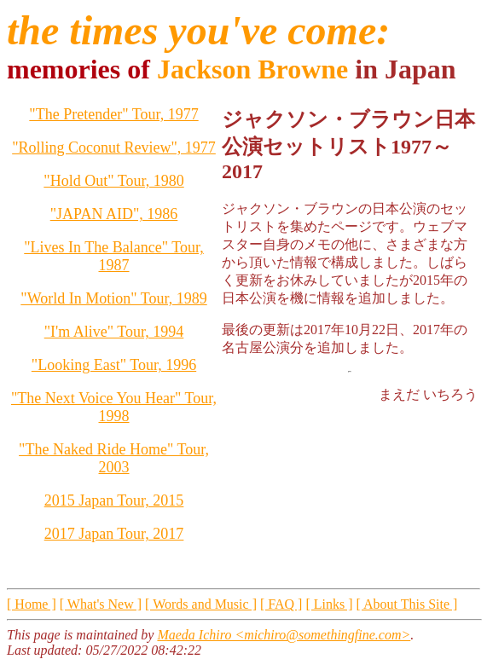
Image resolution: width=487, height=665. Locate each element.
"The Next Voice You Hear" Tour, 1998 (114, 407)
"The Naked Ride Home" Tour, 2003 (114, 458)
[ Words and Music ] (201, 604)
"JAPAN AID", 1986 (114, 214)
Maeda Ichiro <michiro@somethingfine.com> (283, 634)
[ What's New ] (101, 604)
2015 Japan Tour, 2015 (114, 500)
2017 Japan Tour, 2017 (114, 533)
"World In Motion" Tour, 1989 (113, 298)
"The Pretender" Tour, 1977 (113, 114)
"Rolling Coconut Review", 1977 (114, 147)
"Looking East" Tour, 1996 (114, 364)
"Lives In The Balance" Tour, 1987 (114, 256)
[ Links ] (328, 604)
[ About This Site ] (407, 604)
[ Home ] (31, 604)
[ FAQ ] (281, 604)
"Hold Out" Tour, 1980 (113, 180)
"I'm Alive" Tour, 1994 (114, 331)
